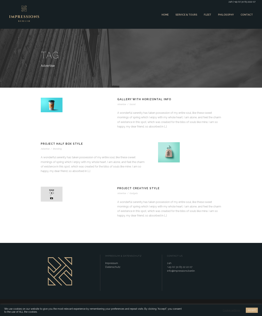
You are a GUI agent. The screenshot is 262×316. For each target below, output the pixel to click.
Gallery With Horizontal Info (144, 99)
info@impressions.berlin (180, 271)
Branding (57, 149)
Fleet (207, 14)
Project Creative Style (139, 188)
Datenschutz (112, 267)
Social (132, 104)
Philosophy (226, 14)
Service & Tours (185, 14)
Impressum (111, 263)
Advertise (121, 104)
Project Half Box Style (63, 143)
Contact (247, 14)
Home (164, 14)
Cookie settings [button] (230, 310)
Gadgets (133, 193)
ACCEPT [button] (251, 310)
